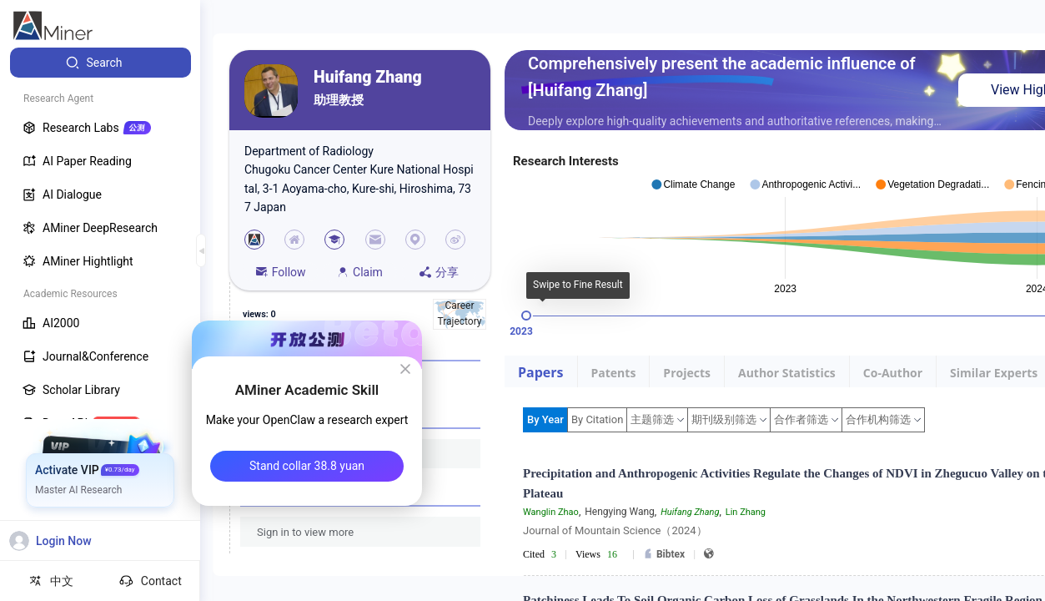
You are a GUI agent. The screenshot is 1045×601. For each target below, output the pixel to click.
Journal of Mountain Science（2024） (615, 530)
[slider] (526, 315)
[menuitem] (100, 63)
